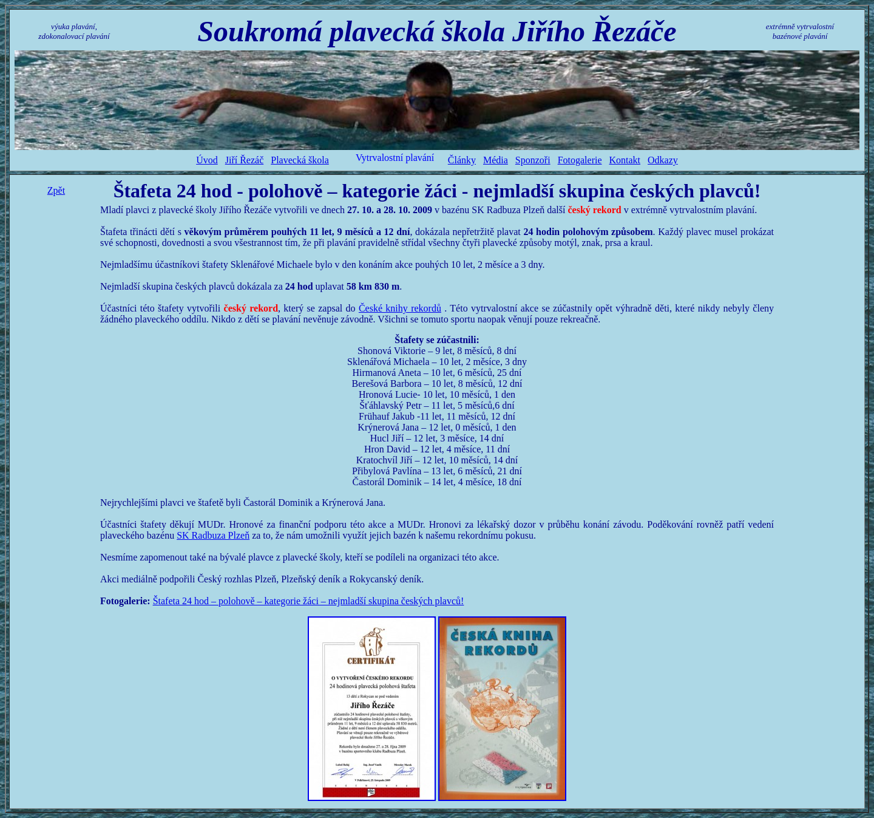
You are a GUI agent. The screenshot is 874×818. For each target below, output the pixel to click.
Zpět (56, 190)
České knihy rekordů (400, 308)
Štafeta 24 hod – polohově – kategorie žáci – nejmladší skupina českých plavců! (308, 601)
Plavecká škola (300, 160)
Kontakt (625, 160)
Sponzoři (532, 160)
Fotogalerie (580, 160)
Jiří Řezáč (244, 160)
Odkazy (663, 160)
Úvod (207, 160)
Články (462, 160)
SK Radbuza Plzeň (213, 535)
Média (495, 160)
